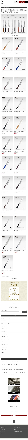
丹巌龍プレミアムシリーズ (5, 323)
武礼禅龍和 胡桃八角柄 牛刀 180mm (19, 91)
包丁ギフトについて (2, 431)
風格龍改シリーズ (4, 328)
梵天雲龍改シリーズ (4, 336)
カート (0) (22, 2)
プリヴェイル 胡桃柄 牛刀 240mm (19, 171)
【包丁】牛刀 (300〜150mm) (6, 5)
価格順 (14, 35)
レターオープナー (4, 349)
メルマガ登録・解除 (2, 429)
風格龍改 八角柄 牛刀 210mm (18, 131)
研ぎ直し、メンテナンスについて (18, 431)
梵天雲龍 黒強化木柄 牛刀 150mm (7, 230)
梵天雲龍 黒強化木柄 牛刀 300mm (7, 250)
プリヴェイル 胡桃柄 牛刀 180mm (7, 210)
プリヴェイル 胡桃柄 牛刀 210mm (7, 91)
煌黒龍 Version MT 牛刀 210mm (6, 151)
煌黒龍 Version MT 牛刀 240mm (19, 151)
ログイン (16, 2)
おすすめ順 (11, 35)
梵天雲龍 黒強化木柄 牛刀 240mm (19, 250)
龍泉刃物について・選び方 (17, 429)
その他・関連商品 (4, 347)
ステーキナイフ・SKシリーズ (6, 339)
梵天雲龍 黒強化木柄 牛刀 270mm (7, 111)
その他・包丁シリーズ (5, 344)
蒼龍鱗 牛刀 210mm (4, 171)
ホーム (2, 5)
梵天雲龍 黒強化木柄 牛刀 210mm (19, 111)
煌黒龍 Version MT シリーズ (6, 318)
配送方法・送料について (17, 427)
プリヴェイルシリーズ (5, 326)
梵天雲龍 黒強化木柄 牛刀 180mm (19, 230)
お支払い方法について (2, 427)
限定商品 (3, 352)
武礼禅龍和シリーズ (4, 331)
